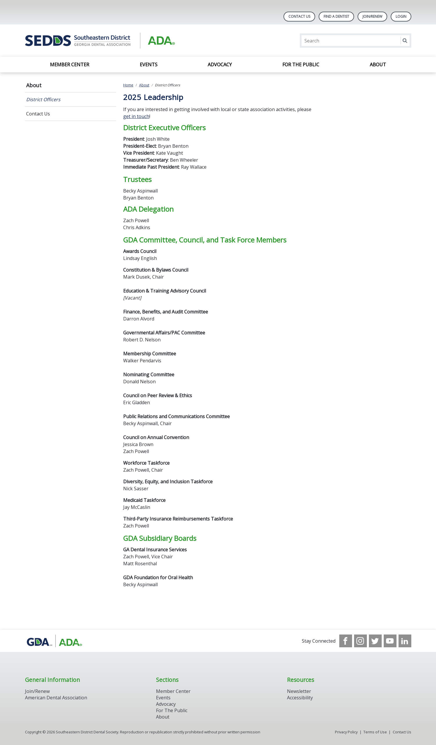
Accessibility (300, 697)
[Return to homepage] (100, 40)
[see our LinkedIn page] (405, 641)
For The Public (171, 710)
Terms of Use (375, 732)
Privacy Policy (346, 732)
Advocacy (220, 64)
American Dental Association (56, 697)
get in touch (136, 116)
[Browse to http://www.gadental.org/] (54, 641)
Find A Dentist (336, 16)
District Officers (43, 99)
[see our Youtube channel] (390, 641)
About (378, 64)
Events (148, 64)
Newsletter (299, 691)
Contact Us (299, 16)
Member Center (69, 64)
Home (128, 85)
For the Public (300, 64)
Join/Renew (372, 16)
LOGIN (401, 16)
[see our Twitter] (375, 641)
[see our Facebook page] (345, 641)
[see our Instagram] (360, 641)
